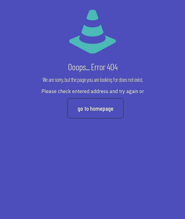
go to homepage (95, 108)
